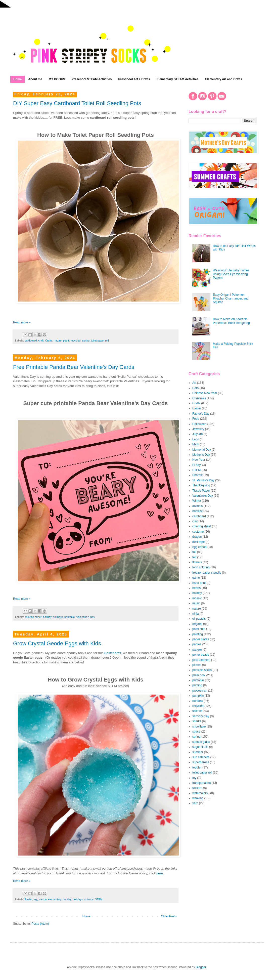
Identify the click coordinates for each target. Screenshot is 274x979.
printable (69, 616)
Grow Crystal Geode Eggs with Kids (57, 643)
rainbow (197, 701)
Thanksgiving (201, 485)
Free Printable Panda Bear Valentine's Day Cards (73, 367)
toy (194, 778)
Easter (28, 899)
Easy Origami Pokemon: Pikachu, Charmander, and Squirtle (231, 298)
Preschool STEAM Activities (92, 79)
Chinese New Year (204, 393)
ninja (195, 613)
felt (194, 557)
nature (58, 340)
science (89, 899)
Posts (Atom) (40, 923)
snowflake (199, 726)
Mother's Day (201, 454)
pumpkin (198, 695)
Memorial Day (201, 449)
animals (197, 506)
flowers (197, 562)
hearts (196, 588)
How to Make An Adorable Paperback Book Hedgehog (231, 320)
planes (196, 665)
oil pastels (199, 618)
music (196, 603)
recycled (75, 340)
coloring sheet (33, 616)
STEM (99, 899)
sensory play (200, 716)
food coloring (201, 567)
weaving (197, 798)
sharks (196, 721)
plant (66, 340)
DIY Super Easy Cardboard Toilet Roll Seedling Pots (77, 103)
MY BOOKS (57, 79)
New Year (198, 459)
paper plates (200, 639)
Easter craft (112, 653)
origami (197, 624)
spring (85, 340)
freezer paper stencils (206, 572)
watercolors (200, 793)
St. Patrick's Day (203, 480)
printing (197, 685)
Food (195, 418)
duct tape (198, 542)
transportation (201, 783)
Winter (196, 500)
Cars (195, 388)
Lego (195, 439)
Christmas (199, 398)
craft (40, 340)
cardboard (31, 340)
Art (194, 383)
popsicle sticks (202, 670)
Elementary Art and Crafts (223, 79)
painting (197, 634)
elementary (54, 899)
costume (198, 531)
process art (199, 690)
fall (194, 552)
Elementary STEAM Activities (177, 79)
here (159, 873)
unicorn (197, 788)
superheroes (200, 762)
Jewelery (198, 429)
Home (17, 79)
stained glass (201, 742)
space (196, 731)
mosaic (197, 598)
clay (195, 521)
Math (195, 444)
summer (197, 752)
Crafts (48, 340)
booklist (197, 511)
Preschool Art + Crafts (134, 79)
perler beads (200, 654)
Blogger (201, 967)
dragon (197, 536)
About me (35, 79)
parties (196, 644)
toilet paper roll (100, 340)
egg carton (40, 899)
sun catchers (200, 757)
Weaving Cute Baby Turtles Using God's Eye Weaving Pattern (231, 274)
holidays (58, 616)
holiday (47, 616)
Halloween (199, 424)
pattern (197, 649)
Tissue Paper (201, 490)
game (196, 577)
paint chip (198, 629)
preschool (198, 675)
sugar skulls (200, 747)
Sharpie (197, 475)
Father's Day (200, 413)
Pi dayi (196, 465)
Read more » (21, 322)
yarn (195, 803)
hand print (199, 583)
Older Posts (169, 916)
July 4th (197, 434)
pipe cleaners (201, 660)
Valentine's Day (85, 616)
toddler (197, 767)
